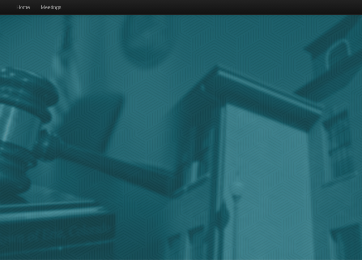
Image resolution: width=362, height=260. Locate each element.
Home (23, 7)
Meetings (51, 7)
